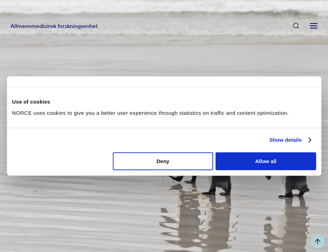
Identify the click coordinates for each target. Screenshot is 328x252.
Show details (285, 140)
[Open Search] (296, 26)
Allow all (266, 161)
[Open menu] (314, 26)
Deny (162, 161)
